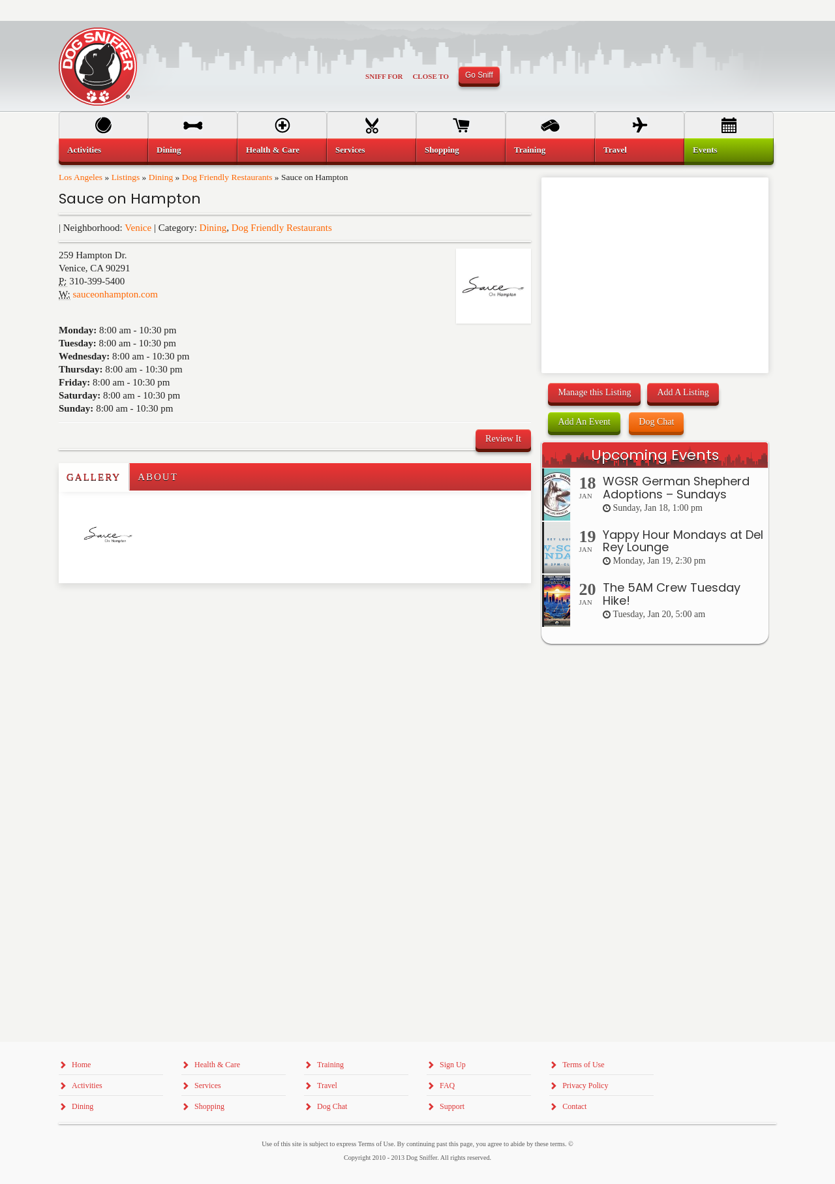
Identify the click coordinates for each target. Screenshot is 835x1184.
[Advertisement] (135, 609)
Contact (574, 1106)
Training (529, 150)
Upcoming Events (655, 455)
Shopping (442, 150)
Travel (615, 150)
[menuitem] (103, 150)
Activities (84, 150)
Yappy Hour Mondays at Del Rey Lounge (683, 541)
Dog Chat (656, 422)
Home (81, 1064)
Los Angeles (80, 177)
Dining (161, 177)
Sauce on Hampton (130, 199)
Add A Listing (682, 392)
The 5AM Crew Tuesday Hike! (671, 594)
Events (705, 150)
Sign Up (453, 1064)
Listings (126, 177)
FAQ (447, 1085)
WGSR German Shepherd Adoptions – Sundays (676, 487)
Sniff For (383, 76)
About (158, 477)
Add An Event (584, 422)
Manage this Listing (594, 392)
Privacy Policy (585, 1085)
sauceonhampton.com (115, 294)
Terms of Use (583, 1064)
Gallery (94, 477)
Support (452, 1106)
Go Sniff (479, 75)
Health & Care (272, 150)
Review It (503, 439)
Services (350, 150)
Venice (138, 227)
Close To (430, 76)
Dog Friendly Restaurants (227, 177)
